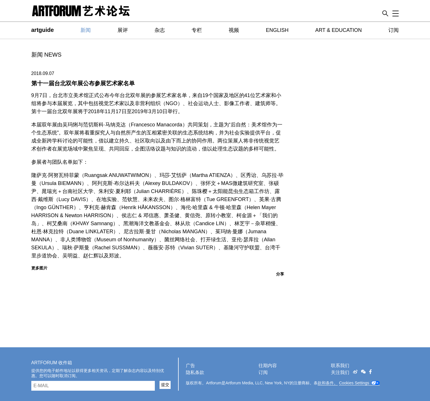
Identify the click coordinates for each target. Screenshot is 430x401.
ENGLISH (277, 30)
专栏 (197, 30)
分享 (280, 274)
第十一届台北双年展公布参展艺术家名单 (83, 83)
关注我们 (340, 372)
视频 (234, 30)
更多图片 (39, 268)
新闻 (85, 30)
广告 (190, 365)
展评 (122, 30)
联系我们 (340, 365)
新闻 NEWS (46, 54)
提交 (165, 384)
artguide (42, 30)
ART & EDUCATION (338, 30)
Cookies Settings (354, 383)
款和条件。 (328, 383)
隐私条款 (195, 372)
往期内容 (268, 365)
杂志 (160, 30)
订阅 (393, 30)
